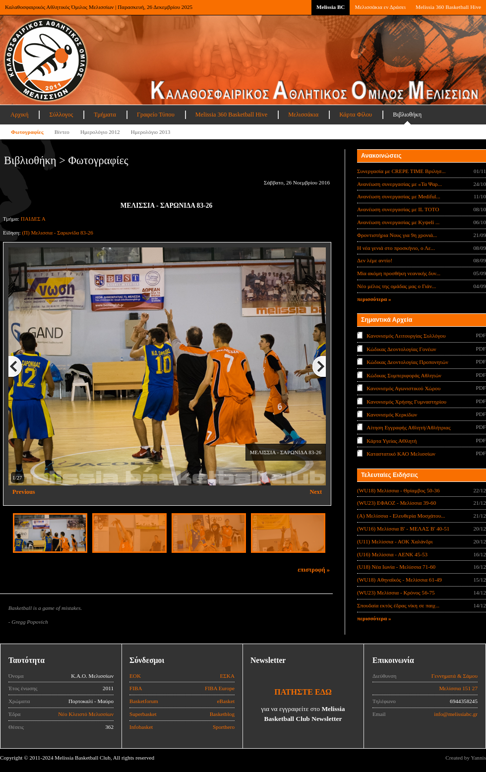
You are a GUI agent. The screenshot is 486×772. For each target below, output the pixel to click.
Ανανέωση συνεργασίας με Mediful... (398, 196)
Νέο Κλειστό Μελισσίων (86, 714)
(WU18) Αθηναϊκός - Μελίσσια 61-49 (399, 580)
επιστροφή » (314, 569)
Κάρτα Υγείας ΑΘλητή (391, 441)
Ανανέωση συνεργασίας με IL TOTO (398, 209)
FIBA (135, 688)
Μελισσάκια (303, 114)
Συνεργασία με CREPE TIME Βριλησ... (401, 171)
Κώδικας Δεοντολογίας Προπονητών (407, 362)
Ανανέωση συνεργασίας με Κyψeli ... (398, 222)
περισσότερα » (374, 299)
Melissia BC (330, 7)
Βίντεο (62, 132)
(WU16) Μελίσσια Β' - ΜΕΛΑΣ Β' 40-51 (403, 529)
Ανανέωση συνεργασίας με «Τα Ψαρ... (399, 184)
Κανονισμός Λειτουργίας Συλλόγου (405, 336)
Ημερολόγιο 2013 (151, 132)
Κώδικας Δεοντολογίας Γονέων (401, 349)
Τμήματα (105, 114)
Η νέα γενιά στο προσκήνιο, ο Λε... (396, 248)
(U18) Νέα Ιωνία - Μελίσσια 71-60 (396, 567)
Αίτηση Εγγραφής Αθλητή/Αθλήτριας (408, 427)
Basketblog (222, 714)
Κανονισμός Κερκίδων (391, 414)
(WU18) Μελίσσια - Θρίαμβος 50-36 (398, 490)
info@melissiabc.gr (456, 714)
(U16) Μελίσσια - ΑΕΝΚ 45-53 (392, 554)
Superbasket (143, 714)
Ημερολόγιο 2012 (100, 132)
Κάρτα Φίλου (355, 114)
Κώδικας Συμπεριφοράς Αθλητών (403, 375)
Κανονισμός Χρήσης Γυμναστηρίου (406, 401)
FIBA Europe (220, 688)
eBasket (226, 701)
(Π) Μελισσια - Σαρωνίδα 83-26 (57, 233)
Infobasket (141, 727)
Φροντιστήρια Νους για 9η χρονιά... (397, 235)
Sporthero (224, 727)
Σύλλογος (61, 114)
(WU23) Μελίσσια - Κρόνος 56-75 (396, 592)
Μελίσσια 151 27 (458, 688)
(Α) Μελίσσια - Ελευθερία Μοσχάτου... (401, 516)
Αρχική (19, 114)
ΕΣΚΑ (227, 676)
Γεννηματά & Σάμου (454, 676)
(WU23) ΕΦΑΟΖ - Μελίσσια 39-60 (396, 503)
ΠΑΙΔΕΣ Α (33, 219)
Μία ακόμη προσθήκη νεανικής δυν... (398, 273)
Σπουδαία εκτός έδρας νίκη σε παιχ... (398, 605)
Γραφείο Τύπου (156, 114)
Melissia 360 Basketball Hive (448, 7)
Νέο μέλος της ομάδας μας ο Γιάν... (396, 286)
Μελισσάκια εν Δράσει (380, 7)
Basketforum (143, 701)
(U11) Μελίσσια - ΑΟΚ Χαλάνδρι (395, 541)
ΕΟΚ (135, 676)
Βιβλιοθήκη (407, 114)
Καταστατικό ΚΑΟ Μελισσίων (400, 454)
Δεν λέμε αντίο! (374, 260)
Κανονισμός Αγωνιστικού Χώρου (403, 388)
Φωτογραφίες (27, 132)
